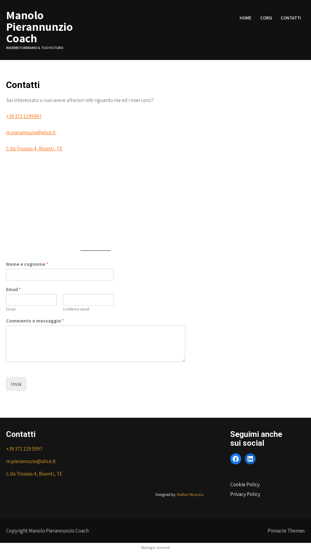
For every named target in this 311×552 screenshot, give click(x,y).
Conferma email (76, 309)
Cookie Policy (245, 484)
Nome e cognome (27, 264)
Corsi (266, 18)
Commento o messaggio (35, 321)
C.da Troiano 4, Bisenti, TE (34, 148)
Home (245, 18)
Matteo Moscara (190, 494)
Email (13, 290)
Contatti (291, 18)
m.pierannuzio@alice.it (31, 132)
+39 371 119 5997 (24, 448)
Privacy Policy (245, 494)
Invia (16, 384)
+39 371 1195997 (24, 116)
